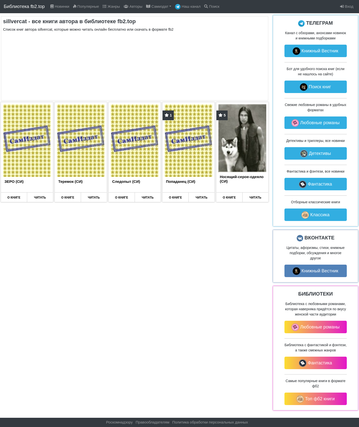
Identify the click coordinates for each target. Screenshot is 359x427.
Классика (315, 215)
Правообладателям (152, 422)
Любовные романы (315, 123)
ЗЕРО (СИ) (14, 181)
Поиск (211, 6)
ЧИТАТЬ (40, 197)
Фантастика (315, 184)
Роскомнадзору (119, 422)
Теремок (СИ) (70, 181)
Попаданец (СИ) (180, 181)
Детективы (315, 153)
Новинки (59, 6)
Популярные (86, 6)
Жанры (111, 6)
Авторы (133, 6)
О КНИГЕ (13, 197)
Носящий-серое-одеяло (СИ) (242, 179)
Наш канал (187, 6)
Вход (346, 6)
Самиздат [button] (157, 6)
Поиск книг (315, 87)
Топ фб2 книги (315, 399)
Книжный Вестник (315, 51)
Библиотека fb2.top (24, 6)
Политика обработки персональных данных (210, 422)
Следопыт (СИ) (126, 181)
